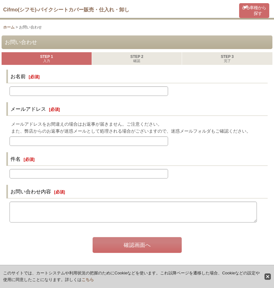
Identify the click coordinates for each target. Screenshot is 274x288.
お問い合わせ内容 (30, 191)
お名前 (18, 76)
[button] (254, 10)
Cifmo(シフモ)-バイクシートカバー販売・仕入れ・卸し (66, 9)
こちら (88, 279)
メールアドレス (28, 109)
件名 (15, 159)
